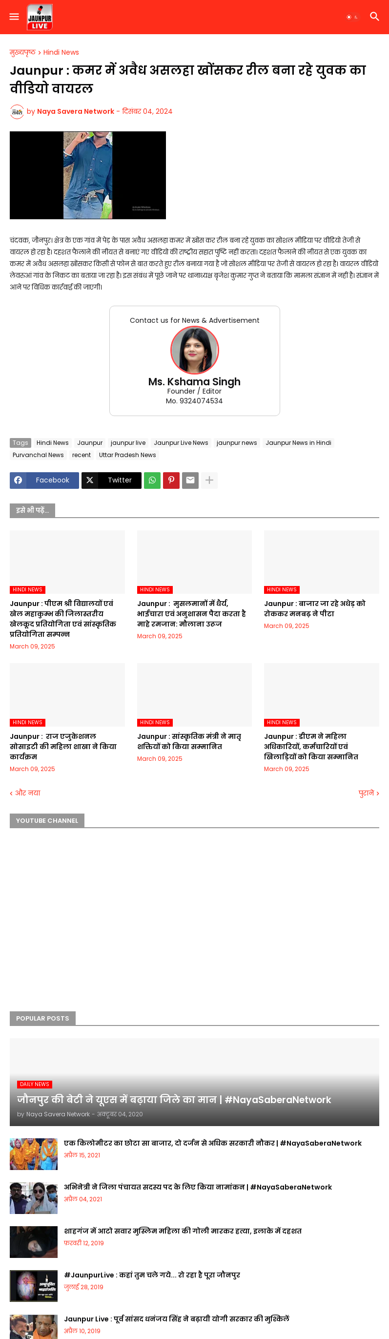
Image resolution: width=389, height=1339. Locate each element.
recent (81, 455)
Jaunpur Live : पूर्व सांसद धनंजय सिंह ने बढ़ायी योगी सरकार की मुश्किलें (176, 1319)
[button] (13, 17)
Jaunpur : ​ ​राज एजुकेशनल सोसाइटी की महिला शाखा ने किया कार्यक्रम (63, 747)
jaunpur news (237, 443)
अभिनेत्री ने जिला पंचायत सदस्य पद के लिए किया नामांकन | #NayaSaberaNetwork (198, 1187)
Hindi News (61, 53)
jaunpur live (128, 443)
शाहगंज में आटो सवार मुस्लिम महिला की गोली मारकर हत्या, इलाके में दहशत (183, 1231)
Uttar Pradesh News (127, 455)
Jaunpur (89, 443)
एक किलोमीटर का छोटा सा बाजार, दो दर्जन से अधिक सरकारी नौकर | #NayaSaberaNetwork (213, 1143)
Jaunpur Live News (181, 443)
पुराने (366, 793)
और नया (27, 793)
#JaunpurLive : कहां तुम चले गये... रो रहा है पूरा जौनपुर (152, 1275)
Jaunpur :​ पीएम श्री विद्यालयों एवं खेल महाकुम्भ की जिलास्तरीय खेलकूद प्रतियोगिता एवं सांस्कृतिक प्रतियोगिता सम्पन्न (63, 619)
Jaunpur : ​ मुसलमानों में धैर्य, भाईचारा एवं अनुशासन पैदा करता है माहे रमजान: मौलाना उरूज (191, 614)
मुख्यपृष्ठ (23, 53)
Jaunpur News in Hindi (298, 443)
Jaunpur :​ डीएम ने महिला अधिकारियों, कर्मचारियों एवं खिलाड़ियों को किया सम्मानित (311, 747)
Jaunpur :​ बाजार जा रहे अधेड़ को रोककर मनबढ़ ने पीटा (315, 609)
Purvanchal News (38, 455)
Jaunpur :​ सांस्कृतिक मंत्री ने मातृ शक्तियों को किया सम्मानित (189, 742)
